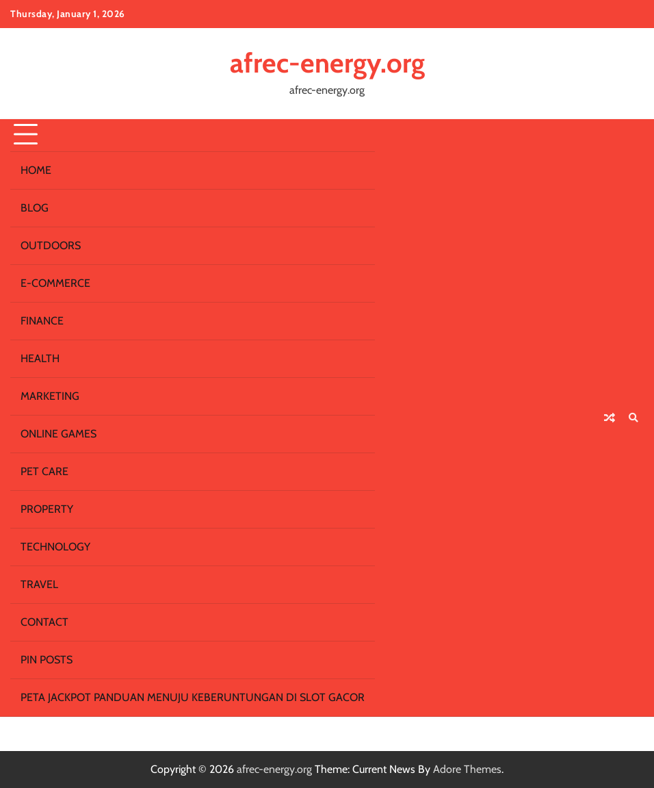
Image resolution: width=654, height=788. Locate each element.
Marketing (50, 396)
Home (36, 170)
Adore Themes (467, 769)
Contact (44, 621)
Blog (35, 207)
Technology (55, 546)
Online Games (58, 433)
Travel (39, 584)
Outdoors (51, 245)
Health (40, 358)
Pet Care (44, 471)
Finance (42, 320)
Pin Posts (47, 659)
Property (47, 509)
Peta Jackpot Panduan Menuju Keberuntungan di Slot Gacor (193, 697)
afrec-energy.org (327, 63)
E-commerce (55, 283)
